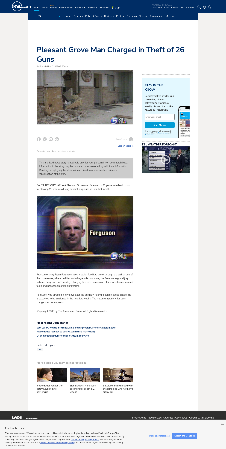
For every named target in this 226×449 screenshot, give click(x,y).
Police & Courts (93, 16)
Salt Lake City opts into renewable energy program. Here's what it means (76, 327)
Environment (156, 16)
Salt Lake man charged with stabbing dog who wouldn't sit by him (118, 389)
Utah (40, 349)
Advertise (168, 417)
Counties (78, 16)
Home (68, 16)
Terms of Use (163, 133)
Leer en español (125, 146)
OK (222, 423)
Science (143, 16)
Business (109, 16)
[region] (113, 434)
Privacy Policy (92, 439)
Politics (120, 16)
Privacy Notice (149, 135)
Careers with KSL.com (201, 417)
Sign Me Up (159, 125)
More (169, 16)
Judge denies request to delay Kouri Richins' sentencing (66, 331)
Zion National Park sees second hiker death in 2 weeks (83, 389)
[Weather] (116, 9)
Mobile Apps (139, 417)
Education (131, 16)
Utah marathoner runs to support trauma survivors (63, 336)
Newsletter (154, 417)
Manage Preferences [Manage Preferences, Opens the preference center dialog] (159, 435)
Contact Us (181, 417)
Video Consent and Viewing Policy (57, 442)
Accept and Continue (184, 435)
